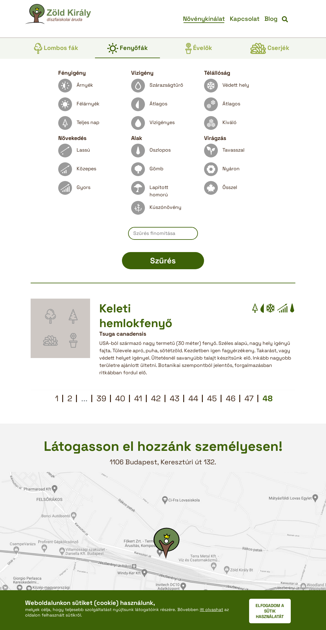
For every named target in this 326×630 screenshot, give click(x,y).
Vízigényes (153, 124)
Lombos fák (56, 48)
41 (138, 398)
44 (193, 398)
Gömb (147, 170)
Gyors (74, 189)
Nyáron (222, 170)
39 (101, 398)
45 (212, 398)
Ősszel (220, 189)
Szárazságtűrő (157, 87)
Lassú (74, 152)
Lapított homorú (150, 189)
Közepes (77, 170)
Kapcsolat (245, 19)
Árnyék (75, 87)
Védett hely (226, 87)
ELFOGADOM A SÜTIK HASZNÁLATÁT (270, 611)
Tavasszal (224, 152)
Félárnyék (79, 105)
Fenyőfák (127, 48)
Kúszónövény (156, 209)
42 (156, 398)
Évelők (198, 48)
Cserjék (269, 48)
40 (120, 398)
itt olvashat (211, 609)
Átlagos (149, 105)
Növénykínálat (204, 19)
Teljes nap (78, 124)
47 (249, 398)
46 (231, 398)
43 (175, 398)
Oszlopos (151, 152)
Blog (271, 19)
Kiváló (220, 124)
